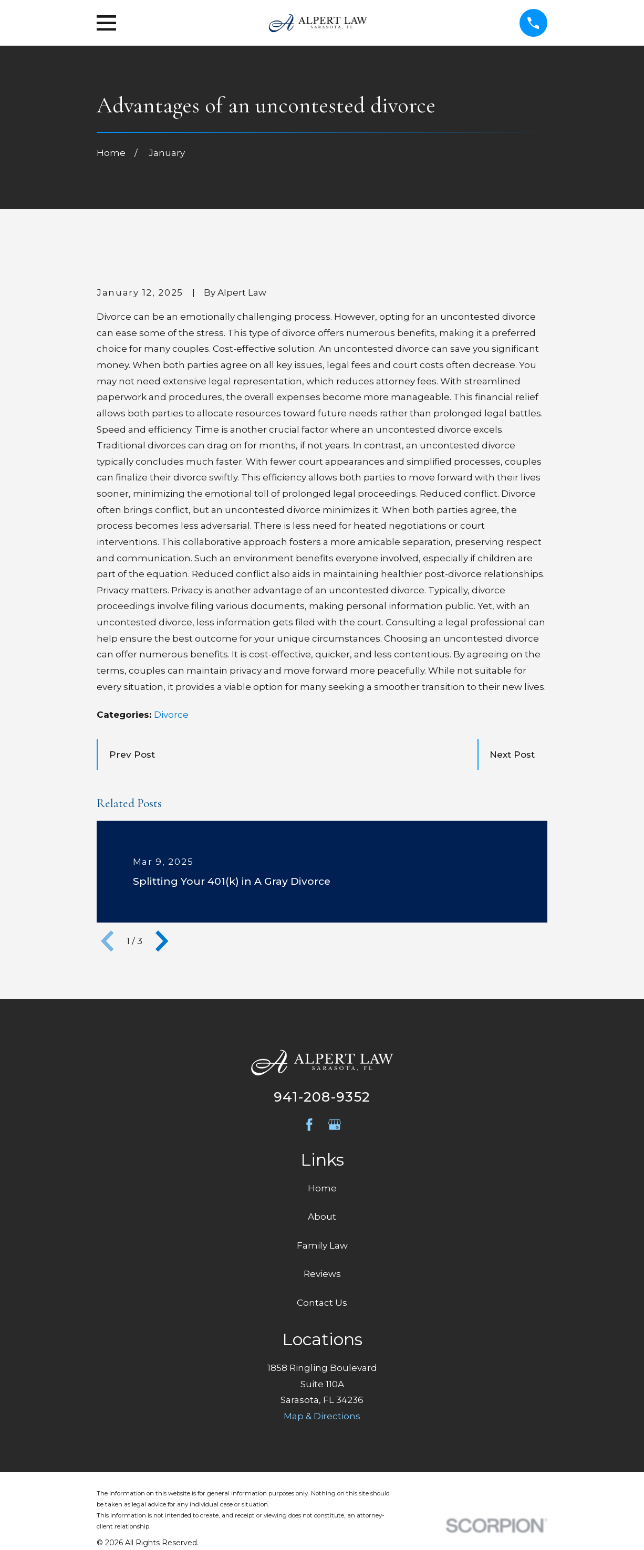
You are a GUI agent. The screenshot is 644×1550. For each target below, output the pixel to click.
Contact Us (322, 1302)
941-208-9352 (322, 1096)
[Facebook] (309, 1124)
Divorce (171, 714)
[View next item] (161, 940)
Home (322, 1188)
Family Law (322, 1245)
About (322, 1216)
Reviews (322, 1274)
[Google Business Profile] (334, 1124)
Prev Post (132, 754)
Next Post (512, 754)
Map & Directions (322, 1416)
